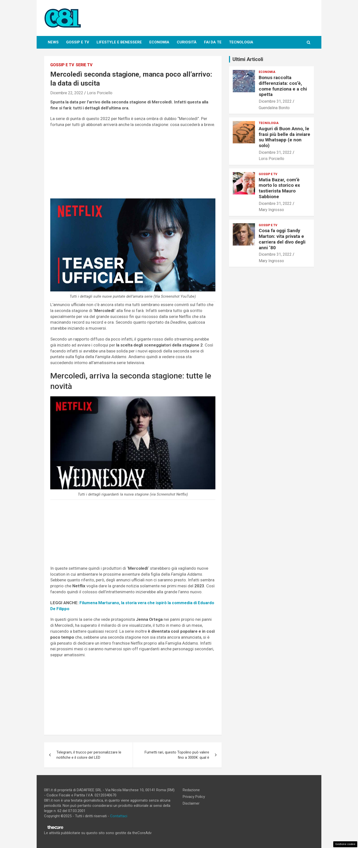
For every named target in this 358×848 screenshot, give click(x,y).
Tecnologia (241, 42)
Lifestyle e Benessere (119, 42)
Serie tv (84, 65)
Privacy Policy (194, 796)
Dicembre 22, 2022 (66, 93)
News (53, 42)
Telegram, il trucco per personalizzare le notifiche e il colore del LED (88, 755)
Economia (159, 42)
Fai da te (213, 42)
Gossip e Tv (77, 42)
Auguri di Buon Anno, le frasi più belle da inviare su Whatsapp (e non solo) (284, 137)
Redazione (191, 790)
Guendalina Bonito (274, 107)
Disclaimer (191, 803)
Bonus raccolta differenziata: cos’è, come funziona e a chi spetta (283, 86)
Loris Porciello (99, 93)
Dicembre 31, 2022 (275, 101)
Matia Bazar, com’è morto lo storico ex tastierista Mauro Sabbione (279, 188)
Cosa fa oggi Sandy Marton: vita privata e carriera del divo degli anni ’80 (282, 239)
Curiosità (187, 42)
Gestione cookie (345, 844)
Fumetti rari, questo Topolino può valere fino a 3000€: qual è (177, 755)
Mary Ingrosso (271, 209)
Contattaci (118, 816)
